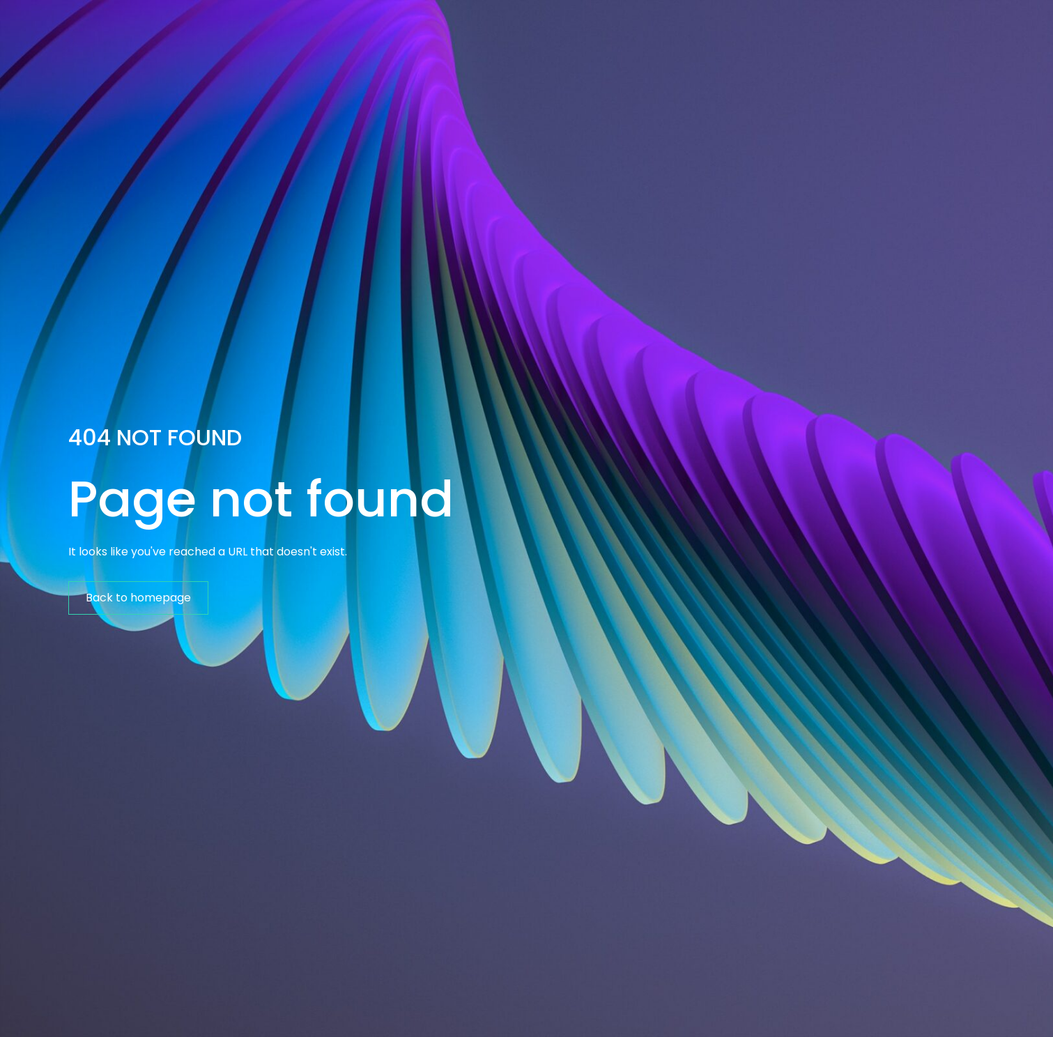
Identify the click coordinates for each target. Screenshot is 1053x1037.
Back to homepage (138, 598)
